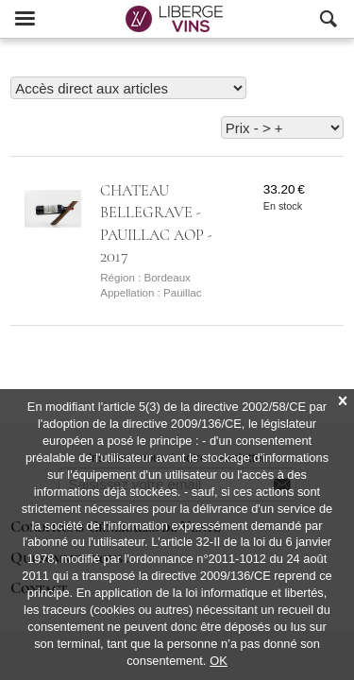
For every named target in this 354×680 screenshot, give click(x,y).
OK (219, 661)
